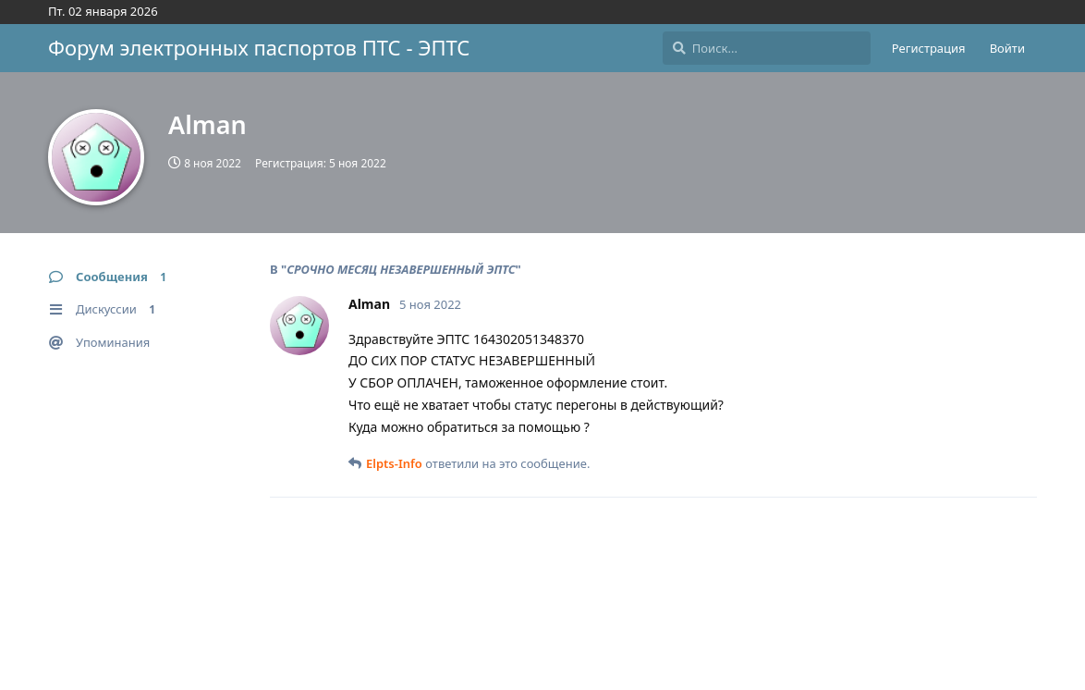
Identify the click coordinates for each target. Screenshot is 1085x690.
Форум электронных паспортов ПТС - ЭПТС (258, 47)
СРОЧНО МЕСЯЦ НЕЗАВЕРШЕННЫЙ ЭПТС (400, 269)
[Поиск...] (767, 48)
